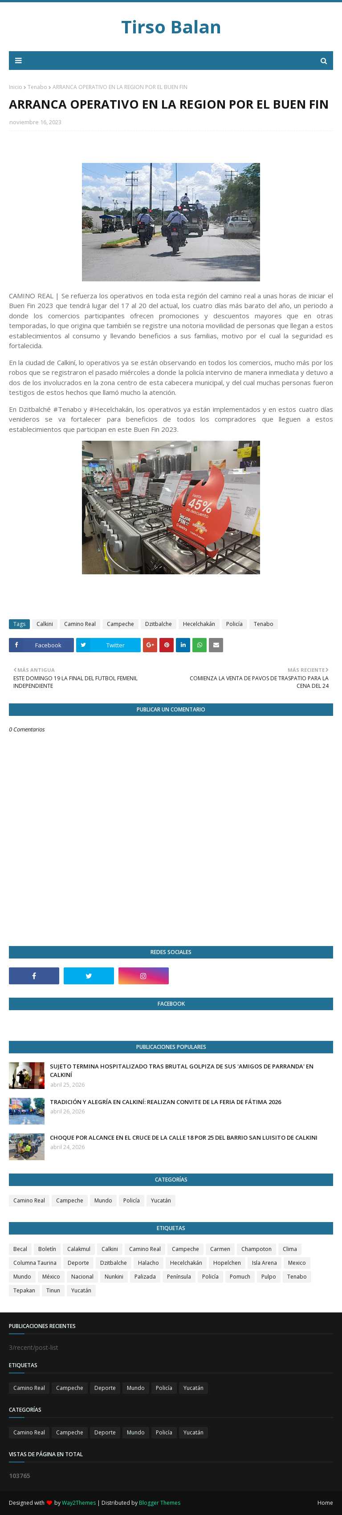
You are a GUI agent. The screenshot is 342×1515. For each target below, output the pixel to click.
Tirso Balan (171, 26)
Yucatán (161, 1200)
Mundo (103, 1200)
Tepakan (24, 1290)
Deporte (78, 1263)
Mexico (297, 1263)
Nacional (82, 1276)
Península (179, 1276)
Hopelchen (227, 1263)
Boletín (47, 1249)
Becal (20, 1249)
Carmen (220, 1249)
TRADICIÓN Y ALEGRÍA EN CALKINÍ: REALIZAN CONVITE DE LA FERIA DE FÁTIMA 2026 (165, 1102)
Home (325, 1503)
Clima (290, 1249)
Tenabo (37, 87)
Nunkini (114, 1276)
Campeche (120, 624)
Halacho (148, 1263)
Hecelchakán (199, 624)
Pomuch (240, 1276)
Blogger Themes (159, 1503)
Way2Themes (79, 1503)
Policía (234, 624)
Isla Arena (264, 1263)
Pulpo (268, 1276)
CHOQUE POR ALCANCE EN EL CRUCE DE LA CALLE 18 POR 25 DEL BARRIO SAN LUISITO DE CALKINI (184, 1137)
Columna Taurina (35, 1263)
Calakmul (78, 1249)
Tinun (53, 1290)
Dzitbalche (158, 624)
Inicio (15, 87)
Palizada (145, 1276)
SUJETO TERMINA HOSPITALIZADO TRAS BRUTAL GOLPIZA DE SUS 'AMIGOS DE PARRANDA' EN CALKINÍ (182, 1070)
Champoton (256, 1249)
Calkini (45, 624)
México (51, 1276)
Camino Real (80, 624)
